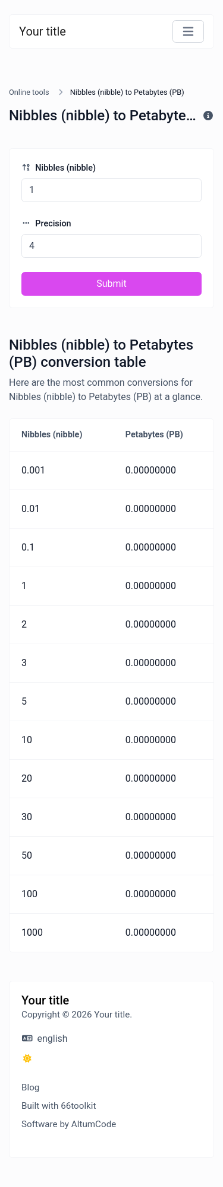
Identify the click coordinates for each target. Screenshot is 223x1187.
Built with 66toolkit (58, 1105)
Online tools (29, 92)
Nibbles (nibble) (58, 168)
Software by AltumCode (68, 1124)
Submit (111, 283)
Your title (42, 31)
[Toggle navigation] (188, 31)
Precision (46, 224)
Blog (30, 1087)
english (45, 1038)
